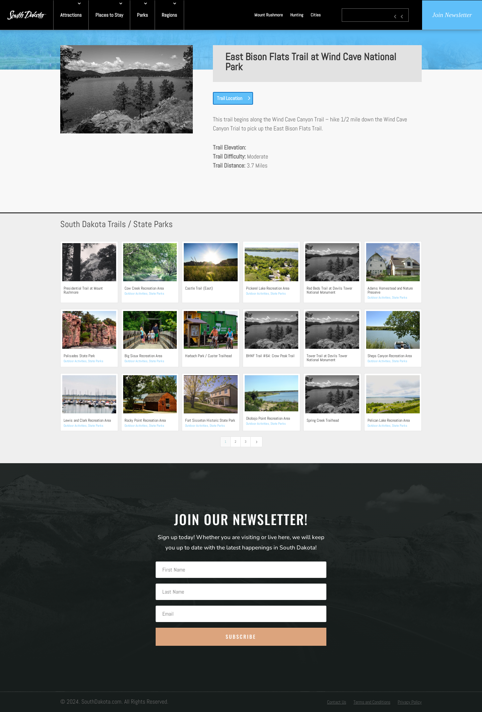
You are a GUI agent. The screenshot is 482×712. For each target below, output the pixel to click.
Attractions (71, 15)
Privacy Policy (410, 702)
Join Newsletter (452, 14)
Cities (316, 15)
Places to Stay (109, 15)
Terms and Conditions (371, 702)
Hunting (296, 15)
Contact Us (336, 702)
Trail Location (229, 98)
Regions (169, 15)
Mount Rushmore (268, 15)
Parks (142, 15)
